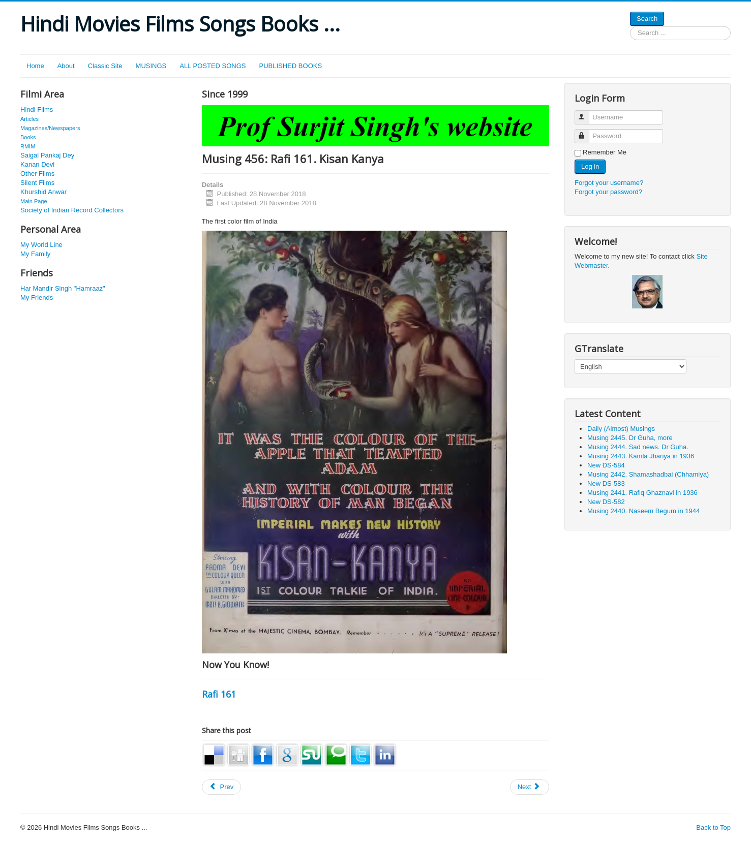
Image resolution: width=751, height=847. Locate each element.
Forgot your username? (609, 182)
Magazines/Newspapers (50, 128)
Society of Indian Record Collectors (72, 210)
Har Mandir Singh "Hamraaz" (62, 288)
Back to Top (713, 827)
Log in (590, 166)
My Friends (36, 297)
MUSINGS (151, 66)
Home (35, 66)
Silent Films (37, 182)
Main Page (33, 201)
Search (647, 18)
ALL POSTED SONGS (212, 66)
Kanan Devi (37, 164)
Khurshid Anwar (43, 192)
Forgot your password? (608, 192)
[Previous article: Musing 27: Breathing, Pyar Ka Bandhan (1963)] (222, 787)
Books (28, 137)
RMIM (27, 146)
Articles (29, 119)
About (66, 66)
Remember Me (604, 152)
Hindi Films (36, 109)
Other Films (37, 173)
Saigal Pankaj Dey (47, 155)
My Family (35, 254)
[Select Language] (630, 366)
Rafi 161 (219, 694)
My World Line (41, 244)
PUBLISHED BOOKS (290, 66)
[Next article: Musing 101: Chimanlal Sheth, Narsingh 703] (530, 787)
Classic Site (105, 66)
